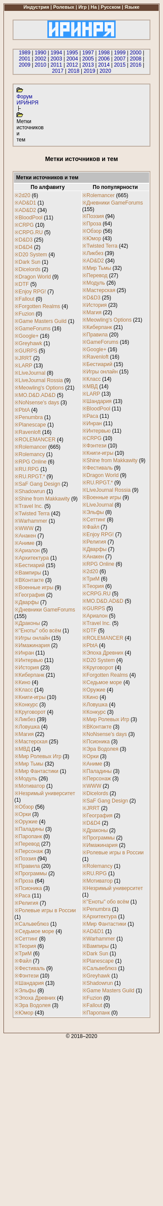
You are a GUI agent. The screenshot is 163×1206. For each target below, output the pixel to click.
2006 (104, 59)
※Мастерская (30, 742)
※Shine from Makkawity (42, 499)
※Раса (22, 896)
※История (26, 668)
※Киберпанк (29, 675)
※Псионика (28, 888)
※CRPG (24, 225)
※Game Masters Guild (40, 321)
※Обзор (24, 807)
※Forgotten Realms (37, 306)
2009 (24, 65)
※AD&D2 (25, 210)
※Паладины (29, 829)
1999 (120, 53)
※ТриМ (23, 954)
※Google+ (26, 336)
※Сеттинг (26, 939)
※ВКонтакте (29, 580)
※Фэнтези (26, 976)
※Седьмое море (34, 931)
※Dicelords (27, 269)
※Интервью (28, 660)
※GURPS (25, 351)
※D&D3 (23, 240)
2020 (105, 71)
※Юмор (23, 1013)
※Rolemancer (30, 447)
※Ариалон (27, 551)
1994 (56, 53)
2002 (41, 59)
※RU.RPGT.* (29, 477)
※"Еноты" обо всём (37, 631)
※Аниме (24, 543)
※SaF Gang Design (37, 484)
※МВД (22, 749)
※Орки (22, 814)
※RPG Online (30, 462)
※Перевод (27, 844)
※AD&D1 (25, 203)
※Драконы (27, 623)
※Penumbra (28, 417)
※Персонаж (28, 851)
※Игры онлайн (32, 638)
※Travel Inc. (28, 506)
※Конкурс (26, 705)
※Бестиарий (29, 565)
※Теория (25, 946)
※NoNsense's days (36, 403)
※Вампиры (27, 573)
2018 (74, 71)
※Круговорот (30, 712)
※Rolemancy (29, 454)
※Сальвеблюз (31, 924)
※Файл (23, 961)
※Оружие (25, 822)
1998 (104, 53)
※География (29, 595)
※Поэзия (25, 859)
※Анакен (25, 536)
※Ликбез (25, 719)
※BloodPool (28, 218)
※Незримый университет (44, 793)
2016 (136, 65)
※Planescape (30, 425)
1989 (24, 53)
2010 (41, 65)
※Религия (26, 903)
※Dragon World (32, 277)
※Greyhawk (28, 343)
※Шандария (29, 983)
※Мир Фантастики (36, 771)
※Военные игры (33, 588)
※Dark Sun (27, 262)
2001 (24, 59)
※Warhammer (30, 521)
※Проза (23, 881)
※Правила (27, 866)
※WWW (23, 528)
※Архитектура (31, 558)
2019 (89, 71)
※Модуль (25, 779)
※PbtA (22, 410)
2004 (72, 59)
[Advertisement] (81, 1121)
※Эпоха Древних (35, 998)
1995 (72, 53)
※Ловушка (27, 727)
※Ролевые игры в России (45, 910)
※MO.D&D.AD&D (35, 395)
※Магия (23, 734)
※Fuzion (24, 314)
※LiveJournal (29, 373)
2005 (88, 59)
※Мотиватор (29, 786)
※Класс (23, 690)
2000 (136, 53)
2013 (88, 65)
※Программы (30, 873)
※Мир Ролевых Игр (37, 756)
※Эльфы (25, 991)
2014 (104, 65)
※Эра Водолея (32, 1005)
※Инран (24, 653)
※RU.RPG (26, 469)
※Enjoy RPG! (30, 292)
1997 (88, 53)
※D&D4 (23, 247)
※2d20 (22, 195)
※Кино (22, 682)
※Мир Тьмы (28, 764)
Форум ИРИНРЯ (27, 100)
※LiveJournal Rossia (38, 380)
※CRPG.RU (28, 232)
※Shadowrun (29, 491)
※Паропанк (28, 836)
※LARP (23, 366)
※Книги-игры (30, 697)
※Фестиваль (29, 968)
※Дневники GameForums (44, 610)
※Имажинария (32, 645)
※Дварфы (26, 602)
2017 (57, 71)
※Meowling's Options (39, 388)
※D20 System (30, 255)
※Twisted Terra (32, 514)
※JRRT (23, 358)
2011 (56, 65)
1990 (41, 53)
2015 (120, 65)
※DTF (21, 284)
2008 (136, 59)
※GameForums (32, 329)
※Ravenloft (27, 432)
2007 (120, 59)
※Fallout (24, 299)
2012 (72, 65)
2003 (56, 59)
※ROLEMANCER (35, 440)
